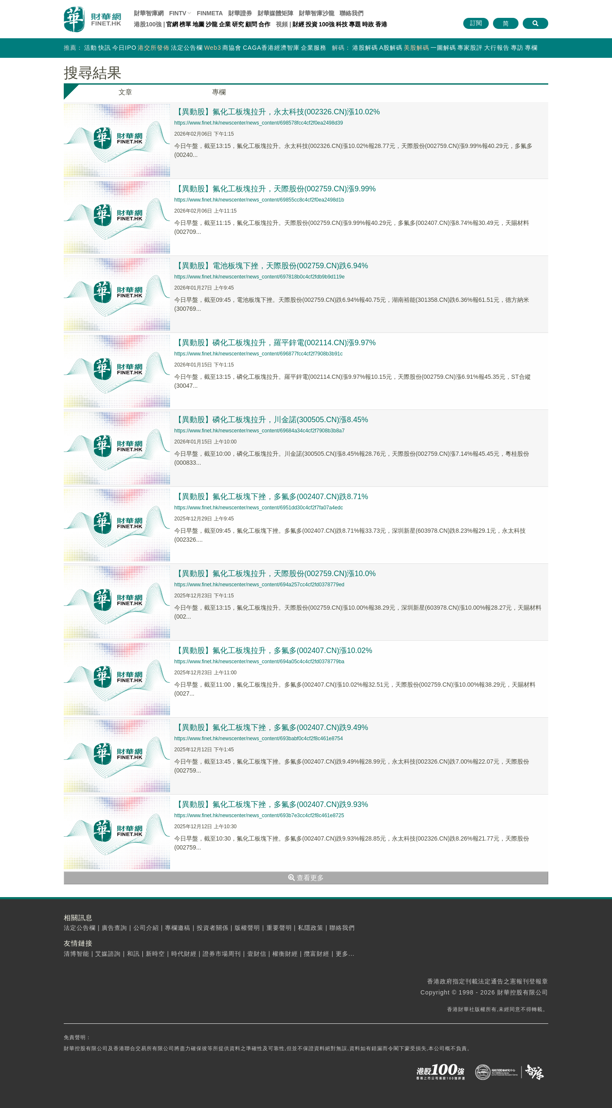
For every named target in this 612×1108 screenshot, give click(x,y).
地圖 (198, 24)
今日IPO (124, 47)
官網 (172, 24)
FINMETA (210, 13)
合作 (264, 24)
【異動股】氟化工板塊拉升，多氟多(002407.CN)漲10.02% (274, 650)
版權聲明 (247, 927)
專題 (355, 24)
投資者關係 (213, 927)
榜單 (185, 24)
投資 (311, 24)
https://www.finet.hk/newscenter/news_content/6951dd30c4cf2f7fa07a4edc (258, 508)
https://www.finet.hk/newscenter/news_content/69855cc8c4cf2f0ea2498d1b (259, 200)
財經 (298, 24)
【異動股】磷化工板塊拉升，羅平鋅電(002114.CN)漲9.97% (275, 342)
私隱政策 (310, 927)
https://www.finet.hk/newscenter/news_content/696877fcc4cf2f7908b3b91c (258, 354)
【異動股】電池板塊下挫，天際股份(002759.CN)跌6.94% (272, 265)
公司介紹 (146, 927)
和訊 (133, 953)
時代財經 (184, 953)
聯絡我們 (351, 13)
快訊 (104, 47)
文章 (125, 92)
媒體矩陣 (275, 13)
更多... (345, 953)
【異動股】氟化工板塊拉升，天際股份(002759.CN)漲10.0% (275, 573)
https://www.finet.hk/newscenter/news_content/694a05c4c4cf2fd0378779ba (259, 662)
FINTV (177, 13)
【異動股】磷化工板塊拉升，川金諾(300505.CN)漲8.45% (272, 419)
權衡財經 (285, 953)
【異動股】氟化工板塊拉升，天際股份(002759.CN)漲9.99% (275, 189)
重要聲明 (279, 927)
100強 (326, 24)
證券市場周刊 (222, 953)
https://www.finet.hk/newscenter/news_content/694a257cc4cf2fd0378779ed (259, 585)
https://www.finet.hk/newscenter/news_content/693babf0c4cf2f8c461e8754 (258, 739)
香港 (381, 24)
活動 (90, 47)
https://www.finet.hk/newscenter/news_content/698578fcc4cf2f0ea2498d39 (258, 123)
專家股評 (470, 47)
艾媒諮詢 (108, 953)
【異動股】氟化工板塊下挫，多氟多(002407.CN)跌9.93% (272, 804)
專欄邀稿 (177, 927)
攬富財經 (316, 953)
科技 (342, 24)
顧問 (251, 24)
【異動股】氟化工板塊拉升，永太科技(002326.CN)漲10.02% (278, 112)
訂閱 (476, 23)
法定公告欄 (187, 47)
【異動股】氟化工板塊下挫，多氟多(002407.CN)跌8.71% (272, 496)
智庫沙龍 (316, 13)
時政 (368, 24)
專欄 (531, 47)
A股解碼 (390, 47)
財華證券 (240, 13)
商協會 (231, 47)
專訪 (517, 47)
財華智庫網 (149, 13)
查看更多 (306, 877)
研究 (238, 24)
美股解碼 (416, 47)
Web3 (212, 47)
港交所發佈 (154, 47)
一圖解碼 (443, 47)
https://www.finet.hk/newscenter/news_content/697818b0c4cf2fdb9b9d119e (259, 277)
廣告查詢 (114, 927)
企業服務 (313, 47)
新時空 (155, 953)
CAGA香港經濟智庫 (271, 47)
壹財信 (256, 953)
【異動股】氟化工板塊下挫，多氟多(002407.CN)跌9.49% (272, 727)
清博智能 (76, 953)
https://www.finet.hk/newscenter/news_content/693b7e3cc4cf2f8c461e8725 (259, 815)
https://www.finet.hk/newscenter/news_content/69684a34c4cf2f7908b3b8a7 (259, 431)
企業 (225, 24)
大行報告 (497, 47)
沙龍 (212, 24)
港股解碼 (365, 47)
